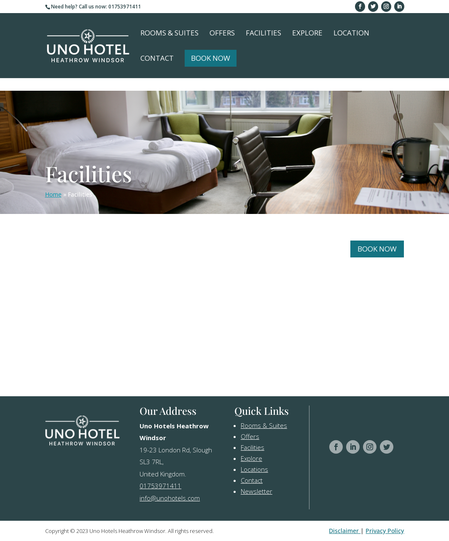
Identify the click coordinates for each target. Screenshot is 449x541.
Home (53, 194)
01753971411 (160, 485)
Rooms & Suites (169, 34)
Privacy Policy (385, 531)
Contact (157, 59)
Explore (307, 34)
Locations (254, 469)
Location (351, 34)
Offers (222, 34)
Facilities (263, 34)
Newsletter (256, 491)
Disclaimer (344, 531)
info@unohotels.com (170, 498)
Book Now (210, 58)
